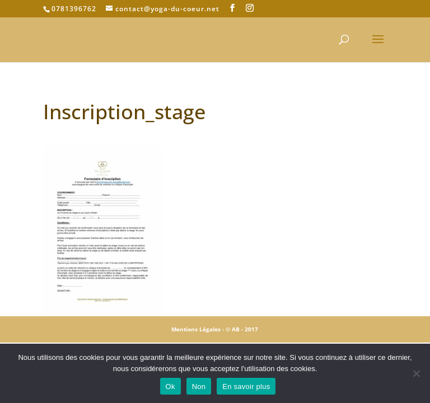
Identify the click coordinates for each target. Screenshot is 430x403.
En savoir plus (246, 386)
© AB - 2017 (242, 329)
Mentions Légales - (198, 329)
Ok (170, 386)
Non (199, 386)
